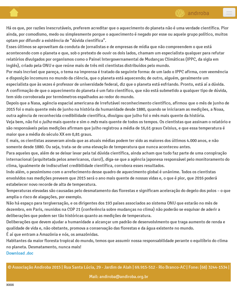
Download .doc (19, 253)
